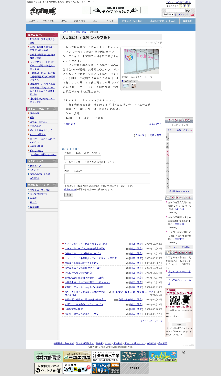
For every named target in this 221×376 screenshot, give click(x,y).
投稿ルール (70, 189)
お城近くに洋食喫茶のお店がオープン (84, 304)
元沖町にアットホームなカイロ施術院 (84, 287)
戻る (169, 130)
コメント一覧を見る (179, 247)
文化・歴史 (124, 292)
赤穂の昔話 (35, 126)
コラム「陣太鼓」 (39, 122)
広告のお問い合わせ (40, 174)
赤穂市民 (179, 239)
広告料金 (34, 170)
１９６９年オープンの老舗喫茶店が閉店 (85, 248)
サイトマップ (182, 14)
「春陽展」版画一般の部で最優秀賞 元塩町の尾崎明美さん (42, 76)
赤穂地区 (139, 135)
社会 (115, 292)
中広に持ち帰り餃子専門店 (78, 273)
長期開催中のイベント (179, 191)
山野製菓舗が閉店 (74, 309)
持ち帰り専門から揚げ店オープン (82, 314)
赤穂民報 (179, 224)
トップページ (66, 32)
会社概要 (34, 206)
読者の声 (34, 113)
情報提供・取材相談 (40, 189)
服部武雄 (179, 209)
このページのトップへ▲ (151, 321)
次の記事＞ (155, 124)
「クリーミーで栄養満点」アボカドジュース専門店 (91, 258)
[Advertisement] (111, 221)
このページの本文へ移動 (178, 2)
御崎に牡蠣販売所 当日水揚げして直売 (84, 277)
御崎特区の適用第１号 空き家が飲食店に (85, 299)
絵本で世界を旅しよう (41, 130)
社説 (32, 117)
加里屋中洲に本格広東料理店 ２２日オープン (87, 282)
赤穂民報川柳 (36, 146)
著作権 (33, 198)
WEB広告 (34, 178)
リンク (33, 202)
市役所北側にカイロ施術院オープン (83, 253)
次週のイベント (184, 130)
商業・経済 (136, 292)
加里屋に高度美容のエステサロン (82, 263)
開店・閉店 (81, 32)
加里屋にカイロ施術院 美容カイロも (83, 268)
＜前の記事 (69, 124)
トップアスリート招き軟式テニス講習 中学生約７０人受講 (42, 65)
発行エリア (35, 165)
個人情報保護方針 (39, 194)
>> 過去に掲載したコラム (43, 154)
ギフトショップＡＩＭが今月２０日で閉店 (86, 244)
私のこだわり (36, 150)
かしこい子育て (38, 134)
